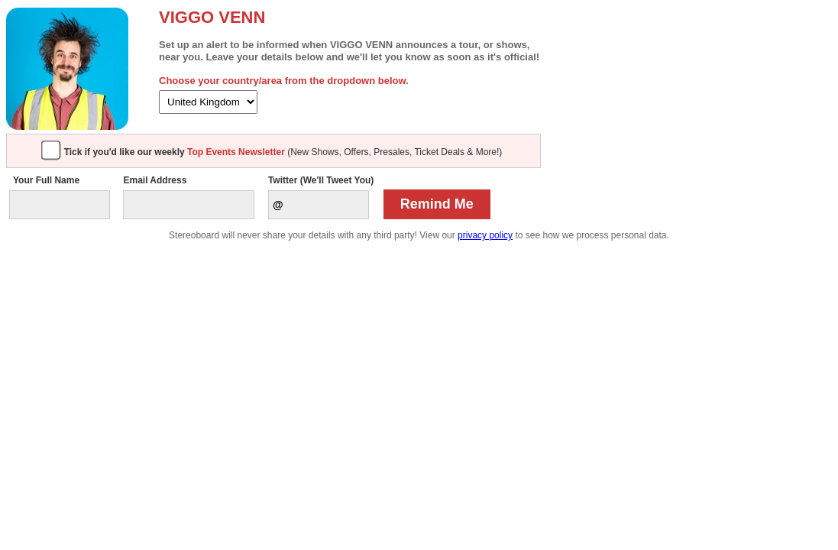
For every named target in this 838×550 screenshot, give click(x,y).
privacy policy (485, 235)
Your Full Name (46, 180)
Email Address (154, 180)
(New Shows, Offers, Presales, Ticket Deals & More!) (283, 152)
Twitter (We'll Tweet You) (321, 180)
